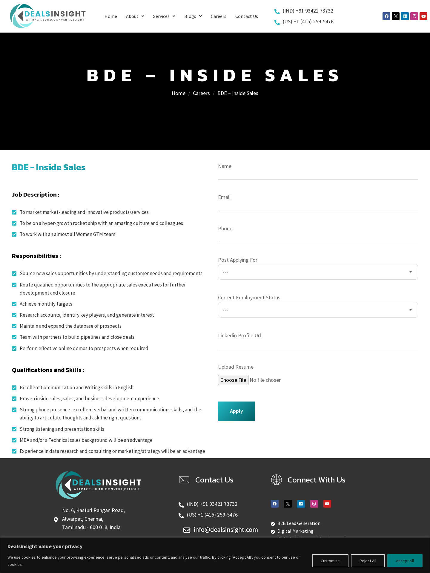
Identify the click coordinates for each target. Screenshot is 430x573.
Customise (330, 560)
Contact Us (246, 16)
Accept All (405, 560)
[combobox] (318, 272)
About (135, 16)
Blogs (193, 16)
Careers (218, 16)
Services (164, 16)
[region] (215, 555)
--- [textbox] (225, 271)
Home (111, 16)
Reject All (368, 560)
